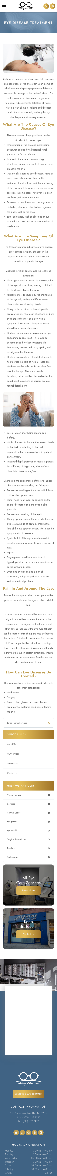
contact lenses (14, 812)
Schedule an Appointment (28, 1094)
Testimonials (12, 763)
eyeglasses (12, 821)
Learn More (28, 890)
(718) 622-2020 (32, 1117)
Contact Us (12, 773)
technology (12, 857)
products (11, 848)
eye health (12, 830)
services (11, 803)
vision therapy (14, 795)
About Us (11, 744)
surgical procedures (16, 839)
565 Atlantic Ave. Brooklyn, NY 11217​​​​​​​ (28, 1113)
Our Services (13, 753)
